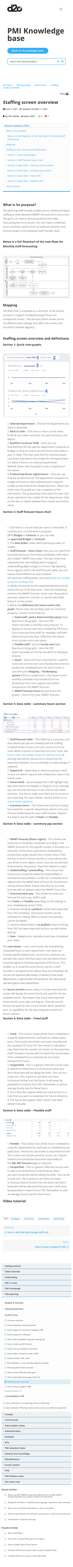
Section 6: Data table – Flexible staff (25, 181)
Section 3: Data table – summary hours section (30, 165)
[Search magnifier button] (62, 61)
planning (59, 1218)
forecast (29, 1218)
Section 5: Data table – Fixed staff (23, 175)
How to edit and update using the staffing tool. (33, 755)
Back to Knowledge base (28, 50)
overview (44, 1218)
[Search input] (32, 61)
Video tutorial (13, 186)
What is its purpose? (16, 130)
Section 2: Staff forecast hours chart (25, 160)
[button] (64, 94)
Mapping (11, 144)
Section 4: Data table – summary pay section (29, 170)
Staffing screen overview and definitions (26, 149)
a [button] (61, 9)
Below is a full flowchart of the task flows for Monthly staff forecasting (36, 138)
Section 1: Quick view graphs (21, 154)
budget (15, 1218)
